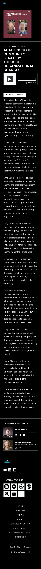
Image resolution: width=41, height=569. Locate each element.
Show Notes (9, 95)
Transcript (20, 95)
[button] (10, 79)
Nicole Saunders (23, 442)
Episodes (20, 511)
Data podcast (20, 528)
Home (20, 506)
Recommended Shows (20, 533)
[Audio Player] (20, 79)
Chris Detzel (21, 430)
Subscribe (20, 537)
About (20, 519)
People (20, 515)
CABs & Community (20, 524)
